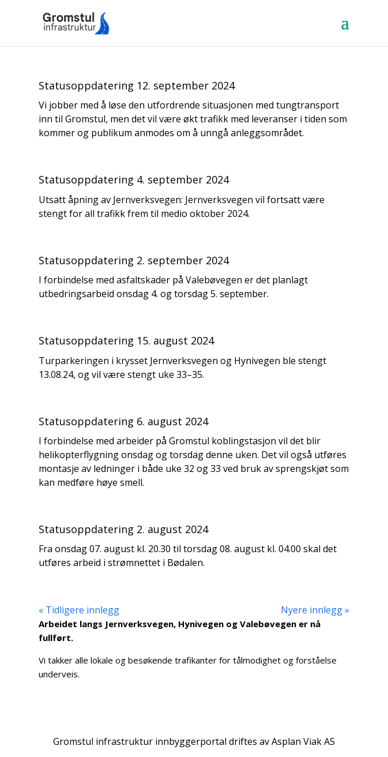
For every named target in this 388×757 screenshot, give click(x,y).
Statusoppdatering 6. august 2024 (123, 421)
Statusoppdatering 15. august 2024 (126, 340)
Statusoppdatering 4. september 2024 (134, 179)
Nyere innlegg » (315, 610)
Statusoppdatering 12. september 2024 (137, 85)
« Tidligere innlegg (79, 610)
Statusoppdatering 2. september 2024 (134, 260)
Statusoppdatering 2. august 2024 (123, 529)
